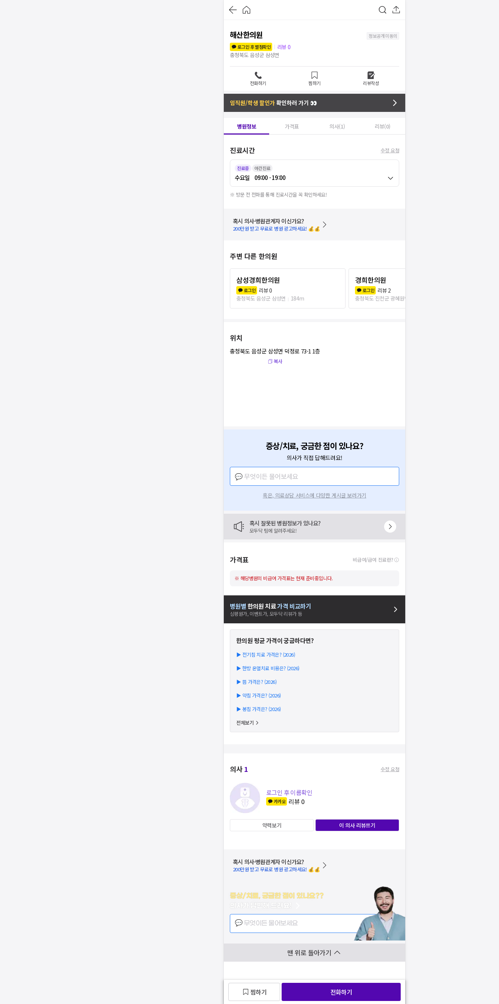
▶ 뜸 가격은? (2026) (256, 681)
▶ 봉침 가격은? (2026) (258, 709)
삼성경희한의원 (258, 280)
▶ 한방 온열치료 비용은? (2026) (267, 668)
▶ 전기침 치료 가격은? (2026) (265, 654)
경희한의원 (370, 280)
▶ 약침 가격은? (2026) (258, 695)
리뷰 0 (284, 47)
